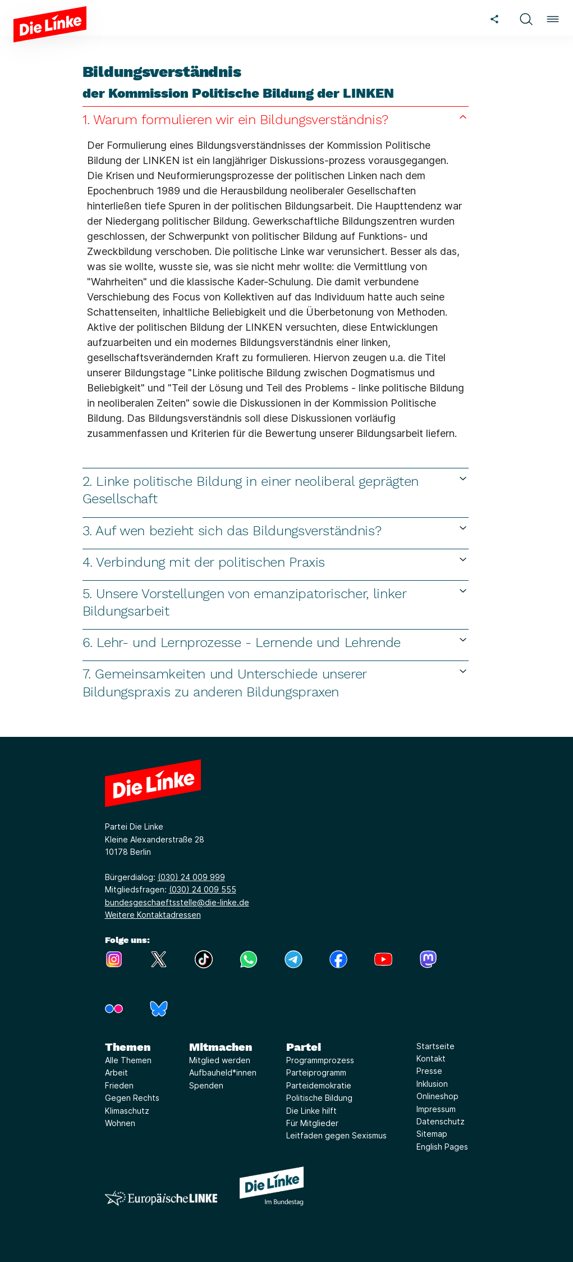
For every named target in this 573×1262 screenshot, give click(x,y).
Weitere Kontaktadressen (153, 914)
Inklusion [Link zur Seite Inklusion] (432, 1083)
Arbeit (116, 1072)
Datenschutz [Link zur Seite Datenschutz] (440, 1121)
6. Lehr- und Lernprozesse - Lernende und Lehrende (275, 642)
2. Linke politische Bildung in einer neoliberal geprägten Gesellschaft (275, 490)
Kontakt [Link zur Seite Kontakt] (431, 1058)
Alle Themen (128, 1060)
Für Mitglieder (312, 1123)
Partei (303, 1047)
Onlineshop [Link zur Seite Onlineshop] (437, 1096)
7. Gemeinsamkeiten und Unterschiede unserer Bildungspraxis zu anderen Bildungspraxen (275, 682)
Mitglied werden (219, 1060)
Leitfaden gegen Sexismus (336, 1135)
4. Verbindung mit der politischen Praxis (275, 562)
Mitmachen (220, 1047)
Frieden (119, 1085)
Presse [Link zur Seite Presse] (429, 1071)
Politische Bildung (319, 1097)
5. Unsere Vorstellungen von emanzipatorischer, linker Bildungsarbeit (275, 602)
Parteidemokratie (318, 1085)
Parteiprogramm (316, 1072)
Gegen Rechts (132, 1097)
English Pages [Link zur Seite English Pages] (442, 1146)
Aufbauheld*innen (222, 1072)
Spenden (206, 1085)
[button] (526, 17)
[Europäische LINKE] (161, 1198)
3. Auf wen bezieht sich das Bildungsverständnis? (275, 530)
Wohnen (120, 1123)
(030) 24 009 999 (191, 877)
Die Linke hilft (311, 1110)
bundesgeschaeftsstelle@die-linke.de (177, 902)
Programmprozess (320, 1060)
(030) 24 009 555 (202, 889)
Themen (127, 1047)
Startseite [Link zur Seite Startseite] (435, 1046)
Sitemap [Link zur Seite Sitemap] (431, 1133)
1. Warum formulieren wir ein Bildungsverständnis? (275, 119)
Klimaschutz (127, 1110)
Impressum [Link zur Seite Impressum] (436, 1109)
